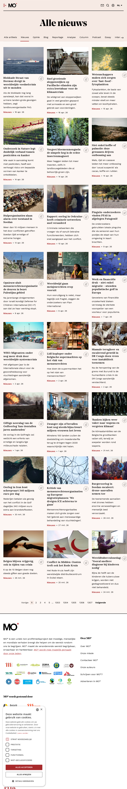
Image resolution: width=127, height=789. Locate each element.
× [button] (41, 709)
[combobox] (37, 709)
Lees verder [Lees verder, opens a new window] (22, 733)
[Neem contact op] (102, 5)
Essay (108, 37)
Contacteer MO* (89, 660)
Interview (120, 37)
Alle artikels (10, 37)
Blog (46, 37)
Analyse (71, 37)
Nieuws (25, 37)
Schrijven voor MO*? (91, 674)
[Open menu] (4, 5)
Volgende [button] (100, 602)
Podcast (96, 37)
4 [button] (45, 602)
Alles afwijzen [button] (24, 774)
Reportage (57, 37)
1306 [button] (81, 602)
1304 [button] (65, 602)
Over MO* (85, 646)
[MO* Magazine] (12, 5)
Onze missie (87, 653)
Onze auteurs (87, 667)
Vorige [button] (25, 602)
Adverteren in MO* (90, 681)
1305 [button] (73, 602)
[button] (24, 781)
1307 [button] (89, 602)
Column (84, 37)
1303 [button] (57, 602)
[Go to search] (107, 5)
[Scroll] (122, 38)
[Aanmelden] (113, 5)
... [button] (52, 602)
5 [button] (49, 602)
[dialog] (24, 746)
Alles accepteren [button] (24, 767)
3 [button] (40, 602)
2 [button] (36, 602)
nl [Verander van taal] (119, 5)
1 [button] (31, 602)
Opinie (36, 37)
